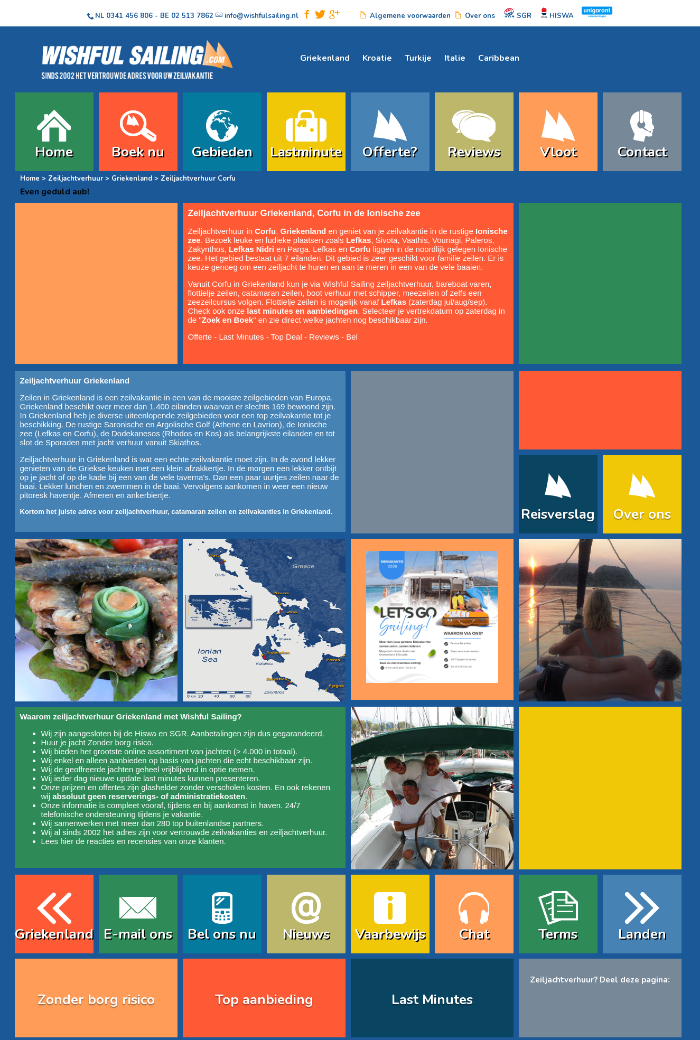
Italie (454, 58)
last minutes (164, 778)
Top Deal (286, 336)
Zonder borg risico (120, 742)
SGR (178, 733)
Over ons (642, 514)
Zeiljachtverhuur (75, 178)
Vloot (558, 152)
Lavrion (266, 424)
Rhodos (178, 433)
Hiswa (145, 733)
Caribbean (498, 58)
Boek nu (137, 152)
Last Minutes (241, 336)
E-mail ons (138, 934)
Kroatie (377, 58)
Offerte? (389, 152)
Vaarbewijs (390, 934)
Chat (474, 934)
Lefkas (49, 433)
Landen (642, 934)
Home (54, 152)
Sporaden (62, 442)
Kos (212, 433)
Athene (227, 424)
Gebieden (222, 152)
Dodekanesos (135, 433)
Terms (557, 934)
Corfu (84, 433)
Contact (642, 152)
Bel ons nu (222, 934)
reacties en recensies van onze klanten (155, 841)
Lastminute (306, 152)
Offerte (200, 336)
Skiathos (184, 442)
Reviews (473, 152)
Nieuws (306, 934)
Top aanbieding (264, 999)
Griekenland (325, 58)
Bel (352, 336)
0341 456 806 (129, 16)
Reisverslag (558, 514)
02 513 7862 (192, 16)
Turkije (418, 58)
